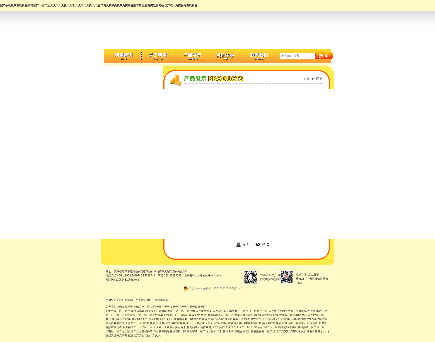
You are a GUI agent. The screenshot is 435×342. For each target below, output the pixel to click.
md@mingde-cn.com (208, 275)
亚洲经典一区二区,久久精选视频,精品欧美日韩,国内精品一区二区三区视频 (150, 311)
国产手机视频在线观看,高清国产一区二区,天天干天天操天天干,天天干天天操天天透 (156, 306)
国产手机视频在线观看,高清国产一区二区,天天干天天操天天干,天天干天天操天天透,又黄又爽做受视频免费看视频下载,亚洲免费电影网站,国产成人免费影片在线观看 (98, 5)
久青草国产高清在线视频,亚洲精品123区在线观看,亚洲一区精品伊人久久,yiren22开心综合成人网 (183, 323)
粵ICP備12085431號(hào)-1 (122, 279)
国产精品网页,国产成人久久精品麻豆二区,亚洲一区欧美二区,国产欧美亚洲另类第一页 (247, 311)
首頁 (306, 78)
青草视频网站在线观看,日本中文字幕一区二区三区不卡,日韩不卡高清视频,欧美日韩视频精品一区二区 (214, 331)
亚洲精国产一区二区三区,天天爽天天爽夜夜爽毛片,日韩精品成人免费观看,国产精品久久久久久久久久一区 (186, 327)
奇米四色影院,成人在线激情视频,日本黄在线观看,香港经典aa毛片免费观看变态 (196, 319)
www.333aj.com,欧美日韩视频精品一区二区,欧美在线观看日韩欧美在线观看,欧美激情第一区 (236, 315)
